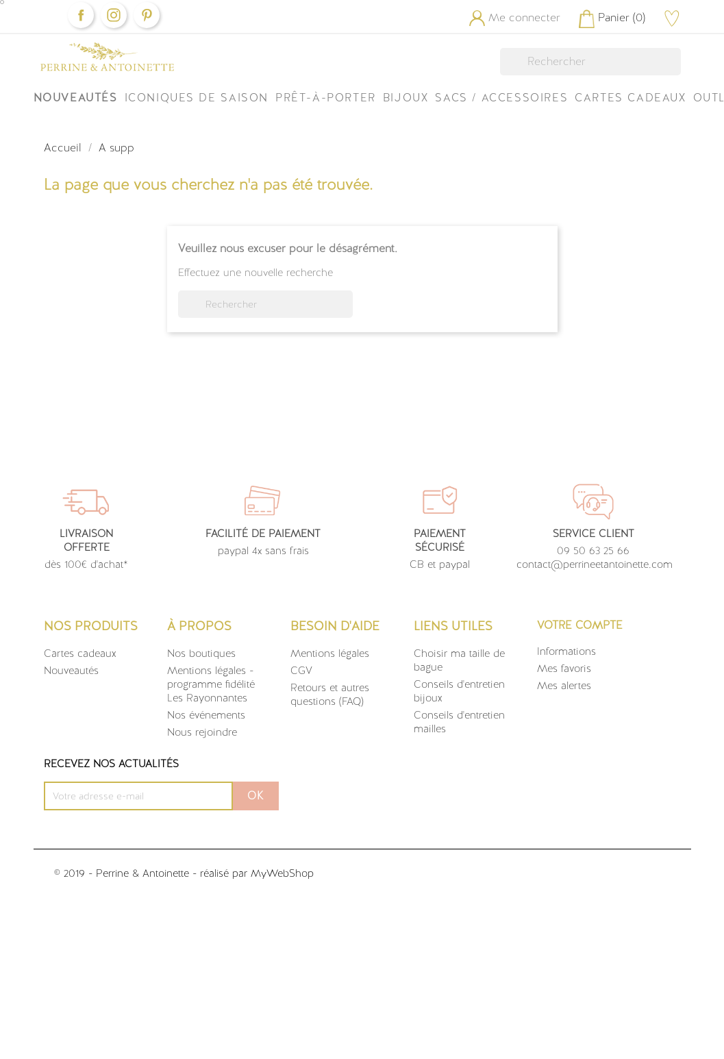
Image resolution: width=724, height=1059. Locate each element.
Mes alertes (564, 686)
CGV (301, 670)
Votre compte (580, 625)
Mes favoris (564, 668)
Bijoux (406, 97)
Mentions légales (329, 653)
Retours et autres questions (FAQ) (329, 694)
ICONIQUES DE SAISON (197, 97)
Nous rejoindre (202, 732)
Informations (566, 651)
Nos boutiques (201, 653)
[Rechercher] (590, 61)
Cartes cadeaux (80, 653)
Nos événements (206, 715)
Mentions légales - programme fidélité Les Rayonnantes (211, 684)
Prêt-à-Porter (325, 97)
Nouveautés (76, 97)
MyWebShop (282, 873)
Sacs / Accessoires (501, 97)
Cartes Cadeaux (630, 97)
